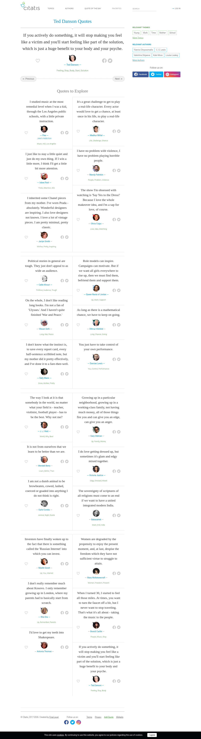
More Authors (138, 60)
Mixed (104, 481)
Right (47, 515)
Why (47, 437)
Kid (44, 144)
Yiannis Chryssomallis (143, 50)
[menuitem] (89, 717)
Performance (104, 369)
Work (145, 33)
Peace (50, 334)
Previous (29, 79)
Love (92, 229)
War (46, 334)
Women (91, 583)
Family (97, 441)
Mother (40, 247)
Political (39, 290)
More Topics (137, 38)
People (91, 180)
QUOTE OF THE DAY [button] (93, 8)
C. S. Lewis (161, 50)
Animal (41, 515)
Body (72, 70)
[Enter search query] (144, 8)
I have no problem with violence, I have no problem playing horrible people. (98, 155)
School (172, 33)
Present (106, 583)
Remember (44, 622)
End (98, 525)
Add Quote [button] (108, 717)
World (42, 437)
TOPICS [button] (51, 8)
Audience (47, 290)
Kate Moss (158, 55)
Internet (50, 573)
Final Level (54, 717)
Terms (89, 717)
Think (40, 188)
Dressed (98, 481)
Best (51, 437)
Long (42, 334)
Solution (84, 70)
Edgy (92, 481)
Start (77, 70)
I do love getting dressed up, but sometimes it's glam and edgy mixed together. (98, 456)
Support (102, 300)
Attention (47, 188)
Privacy (98, 717)
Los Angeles (51, 144)
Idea (96, 229)
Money (103, 441)
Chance (105, 141)
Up (92, 300)
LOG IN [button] (177, 8)
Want (96, 300)
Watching (103, 229)
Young (136, 33)
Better (46, 471)
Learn (41, 471)
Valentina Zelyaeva (142, 55)
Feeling (60, 70)
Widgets (119, 717)
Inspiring (52, 247)
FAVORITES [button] (116, 8)
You (89, 369)
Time (153, 33)
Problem (97, 180)
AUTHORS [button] (69, 8)
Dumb (52, 515)
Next (117, 79)
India (103, 525)
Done (40, 383)
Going (104, 334)
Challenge (97, 141)
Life (90, 141)
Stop (66, 70)
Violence (105, 180)
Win (53, 188)
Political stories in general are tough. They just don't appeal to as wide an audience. (46, 266)
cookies (60, 735)
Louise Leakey (172, 55)
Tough (54, 290)
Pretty (46, 247)
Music (39, 144)
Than (52, 471)
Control (95, 369)
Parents (53, 622)
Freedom (98, 583)
